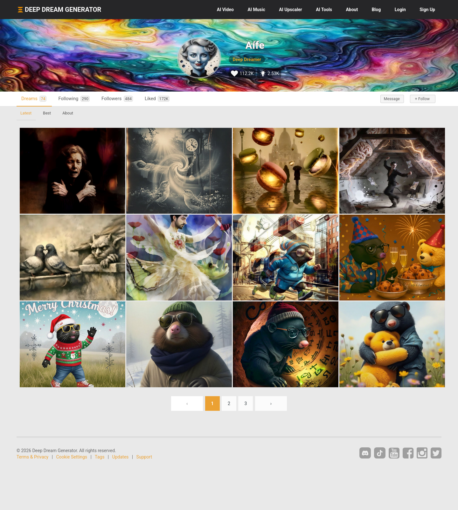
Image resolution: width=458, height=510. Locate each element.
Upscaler (290, 9)
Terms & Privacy (32, 456)
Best (47, 113)
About (352, 9)
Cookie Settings (71, 456)
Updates (120, 456)
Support (144, 456)
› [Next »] (271, 403)
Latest (25, 113)
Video (225, 9)
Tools (324, 9)
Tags (99, 456)
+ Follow (422, 99)
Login (400, 9)
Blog (376, 9)
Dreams (33, 99)
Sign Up (427, 9)
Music (256, 9)
